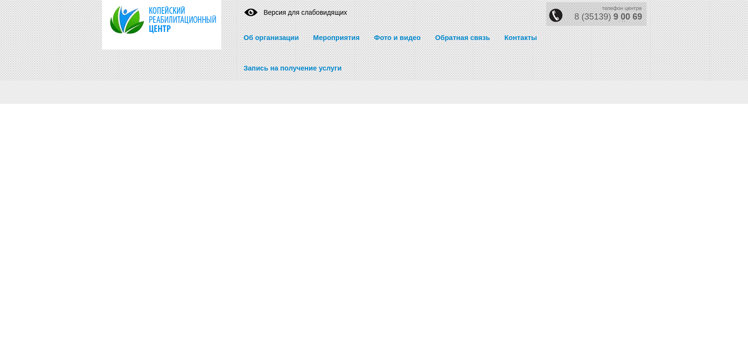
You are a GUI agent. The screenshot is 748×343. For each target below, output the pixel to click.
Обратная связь (462, 37)
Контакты (520, 37)
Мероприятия (336, 37)
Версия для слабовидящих (305, 12)
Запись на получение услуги (292, 68)
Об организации (271, 37)
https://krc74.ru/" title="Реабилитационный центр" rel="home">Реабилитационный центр (154, 25)
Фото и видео (397, 37)
